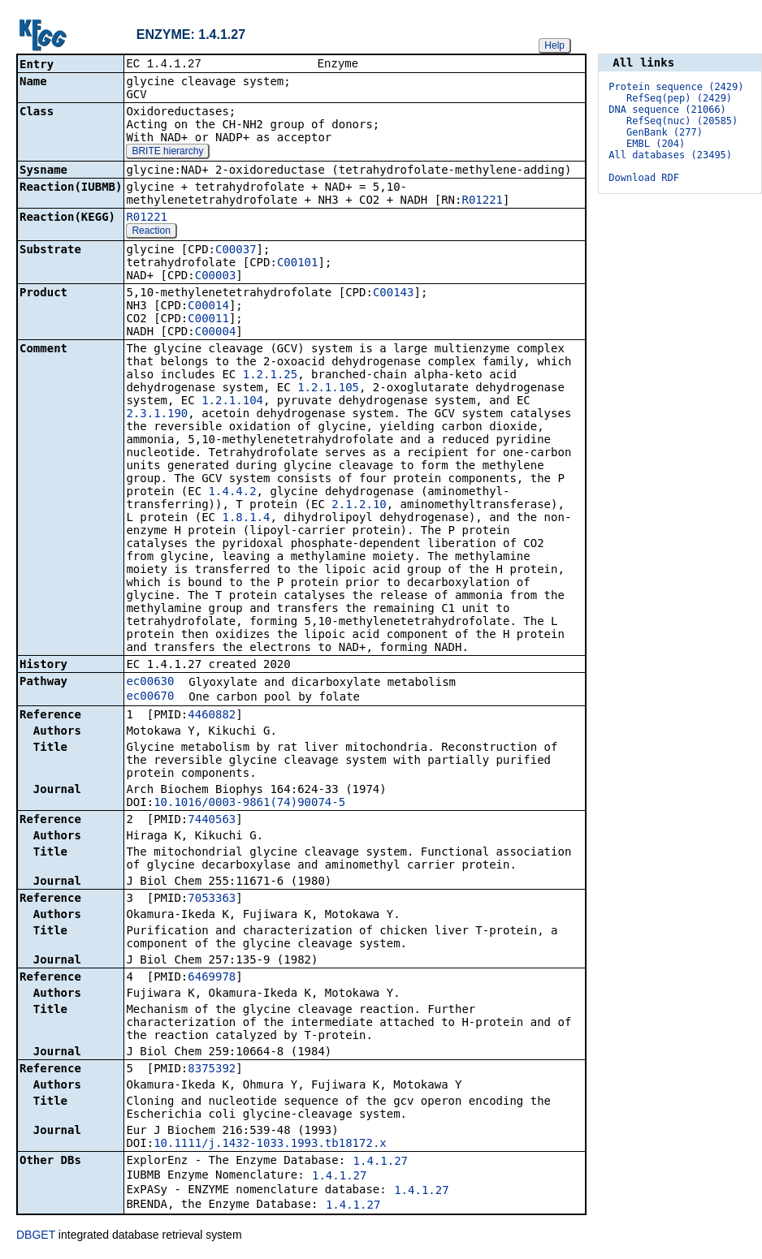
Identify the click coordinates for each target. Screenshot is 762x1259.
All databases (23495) (670, 155)
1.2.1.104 (232, 401)
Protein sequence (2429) (675, 87)
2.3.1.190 (157, 414)
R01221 (482, 201)
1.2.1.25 (270, 375)
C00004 (215, 332)
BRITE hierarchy (167, 152)
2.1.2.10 (358, 505)
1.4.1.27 (380, 1162)
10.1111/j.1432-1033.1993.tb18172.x (270, 1144)
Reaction (151, 232)
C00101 (297, 263)
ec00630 (150, 682)
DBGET (35, 1236)
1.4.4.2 (233, 492)
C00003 (215, 276)
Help (554, 45)
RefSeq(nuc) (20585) (682, 121)
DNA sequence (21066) (667, 109)
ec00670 (150, 697)
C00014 (208, 306)
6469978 (212, 978)
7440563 (212, 820)
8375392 (212, 1069)
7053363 (212, 899)
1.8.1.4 (246, 518)
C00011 (208, 319)
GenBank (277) (664, 132)
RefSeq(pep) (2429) (679, 98)
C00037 (236, 250)
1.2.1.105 (328, 388)
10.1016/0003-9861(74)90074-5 (249, 803)
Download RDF (643, 177)
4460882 (212, 715)
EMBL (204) (655, 143)
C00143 (393, 293)
